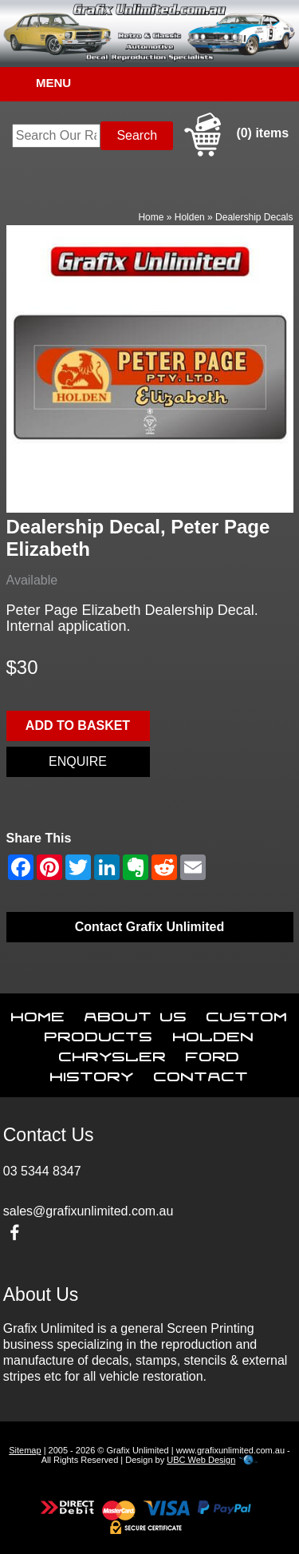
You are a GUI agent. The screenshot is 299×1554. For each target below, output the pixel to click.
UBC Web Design (201, 1460)
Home (150, 217)
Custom (247, 1013)
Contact (201, 1073)
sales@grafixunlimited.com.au (88, 1211)
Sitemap (25, 1450)
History (92, 1073)
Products (99, 1033)
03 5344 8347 (42, 1171)
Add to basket (78, 725)
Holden (190, 217)
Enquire (78, 761)
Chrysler (113, 1053)
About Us (136, 1013)
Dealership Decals (254, 217)
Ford (213, 1053)
